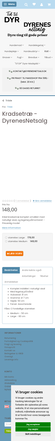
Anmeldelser (11, 281)
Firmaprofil (10, 347)
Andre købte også (31, 270)
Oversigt (9, 356)
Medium (22, 241)
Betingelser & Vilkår (14, 353)
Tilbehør (44, 276)
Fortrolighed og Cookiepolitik (19, 341)
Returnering (10, 338)
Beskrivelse (11, 270)
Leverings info (11, 359)
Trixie (10, 106)
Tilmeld (10, 431)
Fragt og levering (13, 344)
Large (21, 237)
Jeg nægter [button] (33, 429)
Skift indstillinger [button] (33, 434)
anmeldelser (22, 201)
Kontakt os (10, 350)
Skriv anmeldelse (43, 201)
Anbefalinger (29, 276)
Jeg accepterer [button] (33, 424)
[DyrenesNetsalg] (27, 23)
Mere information (11, 227)
